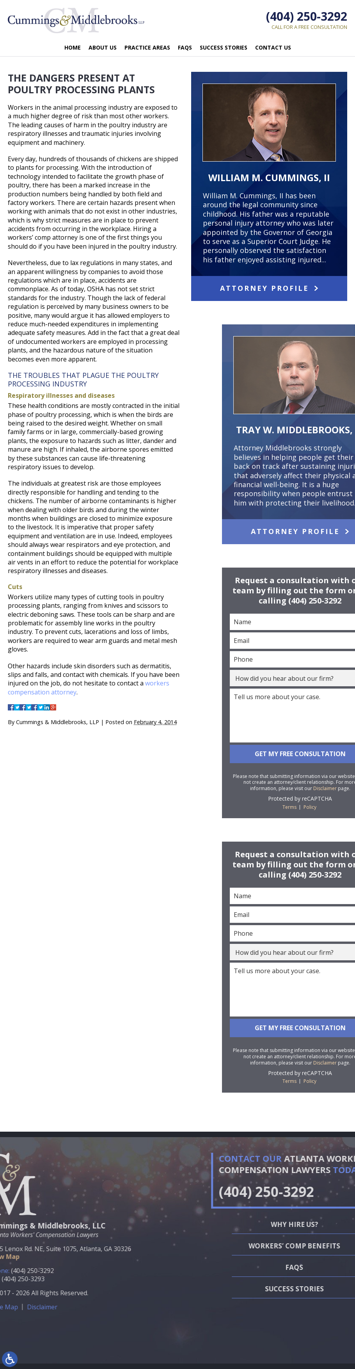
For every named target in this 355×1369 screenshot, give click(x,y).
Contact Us (273, 47)
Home (72, 47)
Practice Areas (147, 47)
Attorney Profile (264, 288)
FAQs (185, 47)
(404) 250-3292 (306, 16)
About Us (103, 47)
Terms (335, 807)
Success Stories (223, 47)
